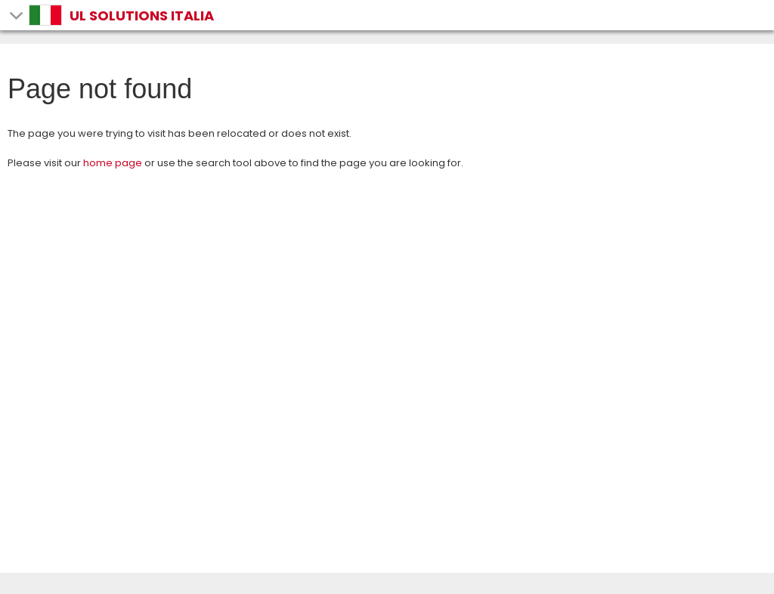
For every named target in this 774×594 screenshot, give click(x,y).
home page (112, 163)
